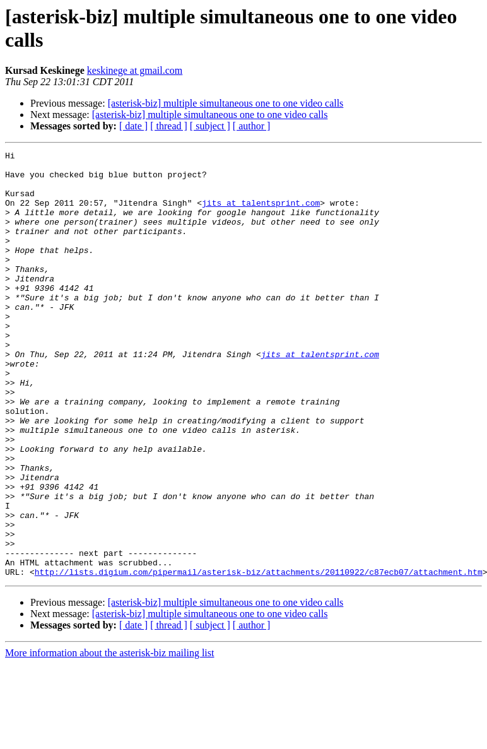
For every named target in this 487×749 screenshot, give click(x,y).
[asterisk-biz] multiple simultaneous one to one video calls (226, 103)
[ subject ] (210, 126)
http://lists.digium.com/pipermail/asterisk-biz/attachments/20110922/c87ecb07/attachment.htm (259, 657)
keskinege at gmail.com (135, 70)
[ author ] (252, 126)
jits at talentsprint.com (261, 214)
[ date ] (133, 126)
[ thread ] (168, 126)
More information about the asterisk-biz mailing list (109, 738)
